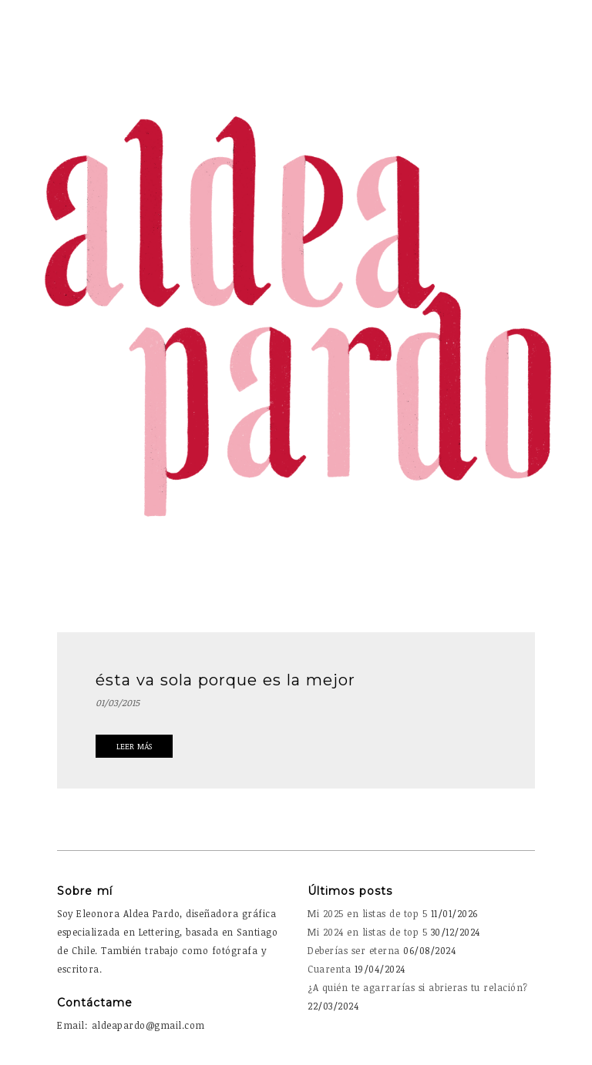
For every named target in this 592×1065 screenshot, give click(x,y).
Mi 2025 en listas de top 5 (367, 913)
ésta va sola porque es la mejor (225, 680)
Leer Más (134, 746)
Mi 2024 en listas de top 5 (367, 932)
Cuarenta (329, 969)
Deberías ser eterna (354, 950)
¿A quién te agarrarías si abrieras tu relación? (418, 987)
